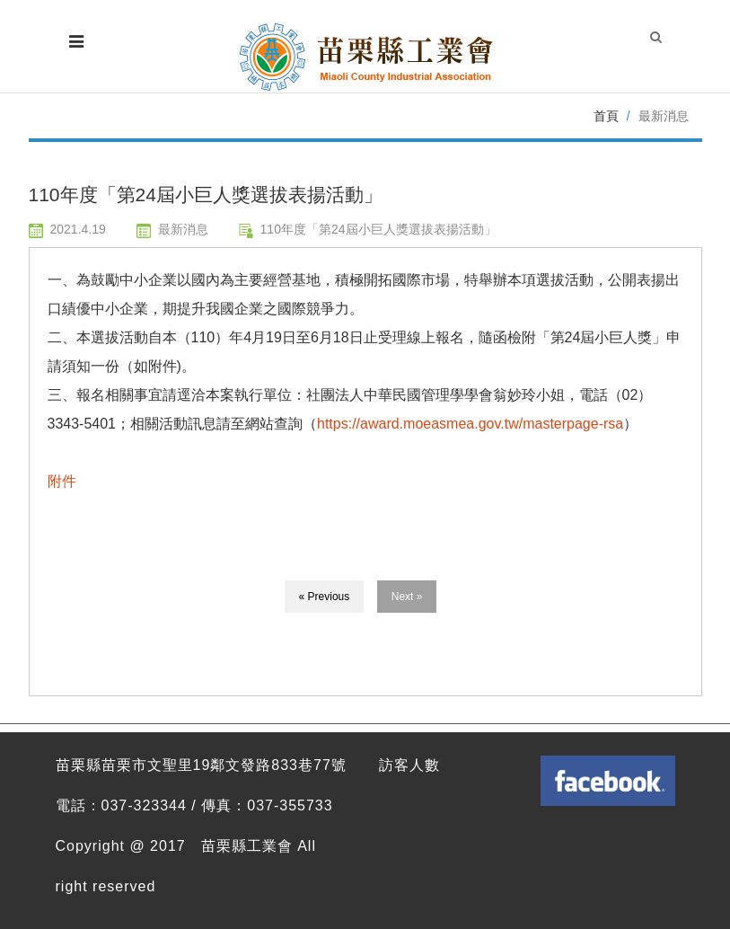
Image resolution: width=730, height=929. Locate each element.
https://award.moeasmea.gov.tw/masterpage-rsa (470, 423)
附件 (62, 481)
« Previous (324, 596)
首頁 (606, 116)
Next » (407, 596)
